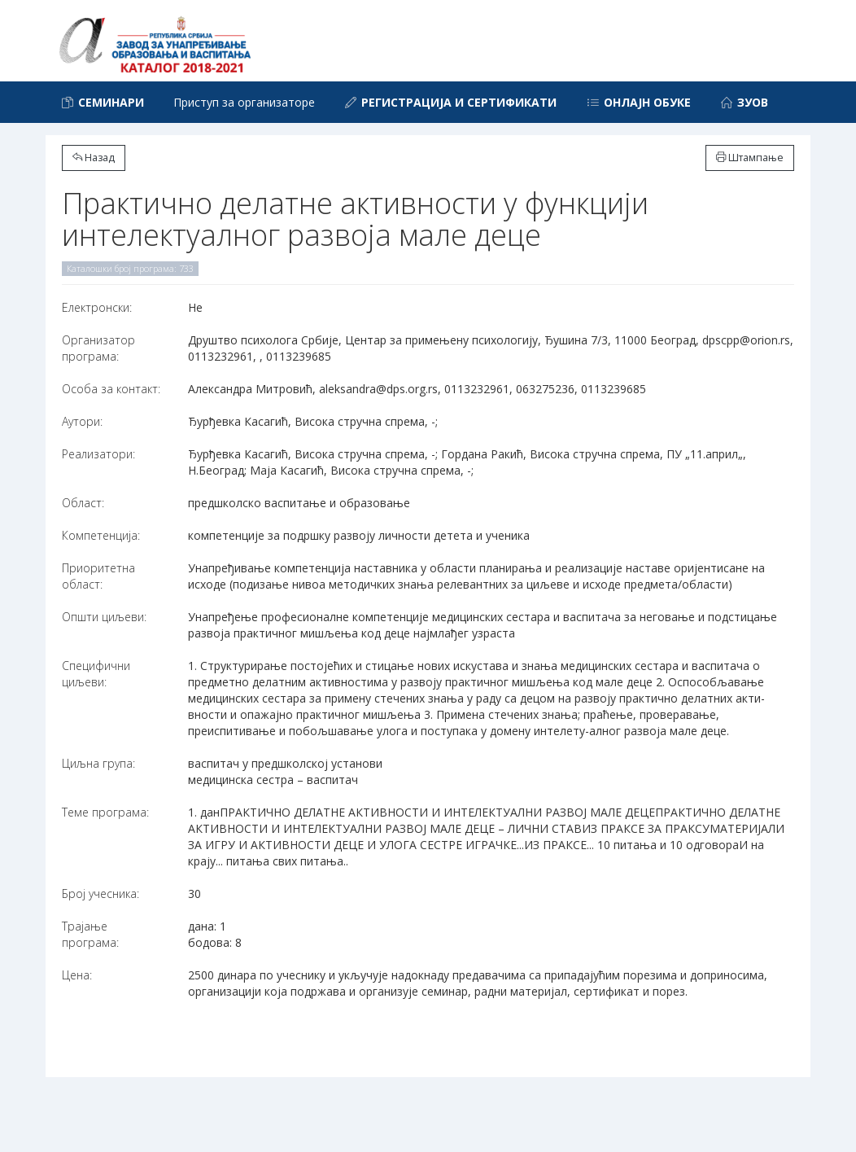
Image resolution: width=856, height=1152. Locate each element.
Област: (83, 502)
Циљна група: (98, 763)
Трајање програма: (90, 934)
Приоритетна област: (98, 576)
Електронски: (97, 307)
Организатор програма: (98, 348)
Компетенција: (101, 535)
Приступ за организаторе (244, 102)
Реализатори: (98, 454)
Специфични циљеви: (96, 674)
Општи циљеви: (104, 616)
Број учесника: (100, 893)
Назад (93, 157)
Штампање (750, 157)
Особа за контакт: (111, 388)
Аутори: (82, 421)
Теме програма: (105, 812)
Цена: (77, 975)
